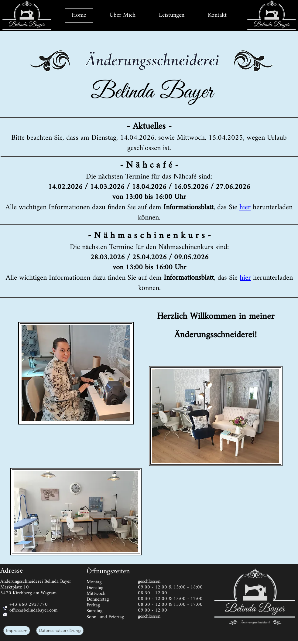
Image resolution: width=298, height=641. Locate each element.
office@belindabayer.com (33, 610)
